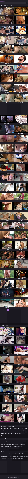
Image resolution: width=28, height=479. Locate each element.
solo (7, 431)
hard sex (2, 446)
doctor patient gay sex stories (19, 441)
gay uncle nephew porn (4, 454)
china (12, 428)
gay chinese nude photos (4, 453)
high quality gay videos (15, 444)
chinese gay (2, 430)
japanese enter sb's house (9, 441)
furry (11, 430)
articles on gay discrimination (15, 442)
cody (21, 446)
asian (5, 428)
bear (19, 428)
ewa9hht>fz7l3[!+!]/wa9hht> (8, 446)
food (22, 458)
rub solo (19, 458)
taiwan (5, 431)
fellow (25, 441)
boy (23, 431)
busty (11, 433)
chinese (2, 428)
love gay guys (3, 444)
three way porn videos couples (12, 458)
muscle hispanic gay (4, 458)
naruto (20, 433)
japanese (15, 428)
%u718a (2, 435)
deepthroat (2, 433)
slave (26, 431)
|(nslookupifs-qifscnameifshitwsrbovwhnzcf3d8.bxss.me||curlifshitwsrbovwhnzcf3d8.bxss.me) (13, 451)
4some (23, 433)
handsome (17, 430)
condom (8, 442)
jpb (22, 453)
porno (5, 442)
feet (13, 430)
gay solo (21, 442)
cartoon (22, 428)
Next (20, 309)
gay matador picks (8, 444)
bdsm (6, 430)
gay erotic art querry (18, 453)
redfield (2, 442)
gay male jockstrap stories (5, 449)
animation (25, 428)
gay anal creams (11, 453)
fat (21, 431)
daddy (2, 431)
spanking (21, 430)
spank (10, 428)
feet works (14, 433)
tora (11, 431)
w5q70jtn (10, 454)
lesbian (19, 431)
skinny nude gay (22, 444)
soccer (8, 433)
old (17, 433)
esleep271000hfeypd (17, 446)
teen (1, 441)
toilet (9, 430)
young (24, 430)
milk (6, 433)
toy (9, 431)
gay (7, 428)
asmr (4, 441)
